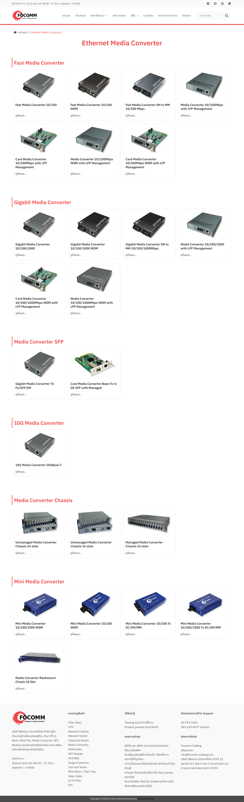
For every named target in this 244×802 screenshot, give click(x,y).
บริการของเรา (119, 15)
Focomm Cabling (191, 745)
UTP (70, 727)
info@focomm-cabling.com (197, 754)
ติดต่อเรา (186, 15)
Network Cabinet (78, 731)
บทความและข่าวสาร (167, 15)
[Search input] (211, 15)
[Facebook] (208, 3)
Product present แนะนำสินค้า (142, 727)
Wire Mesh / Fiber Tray (82, 771)
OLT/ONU (73, 758)
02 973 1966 (189, 722)
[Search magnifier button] (226, 15)
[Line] (215, 3)
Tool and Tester (77, 767)
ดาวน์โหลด (148, 15)
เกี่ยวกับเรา (80, 15)
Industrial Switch (78, 740)
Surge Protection (78, 762)
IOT (70, 785)
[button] (106, 15)
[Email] (222, 3)
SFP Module (75, 753)
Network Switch (77, 736)
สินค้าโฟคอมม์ (99, 15)
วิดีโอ (134, 15)
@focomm (187, 750)
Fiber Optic (75, 722)
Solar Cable (75, 776)
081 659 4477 (190, 727)
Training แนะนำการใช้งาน (139, 722)
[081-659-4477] (229, 3)
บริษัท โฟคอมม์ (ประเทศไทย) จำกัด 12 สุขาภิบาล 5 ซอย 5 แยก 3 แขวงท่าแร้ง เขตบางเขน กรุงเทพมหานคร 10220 (204, 763)
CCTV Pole (74, 780)
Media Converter (78, 744)
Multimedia (75, 749)
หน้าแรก (66, 15)
